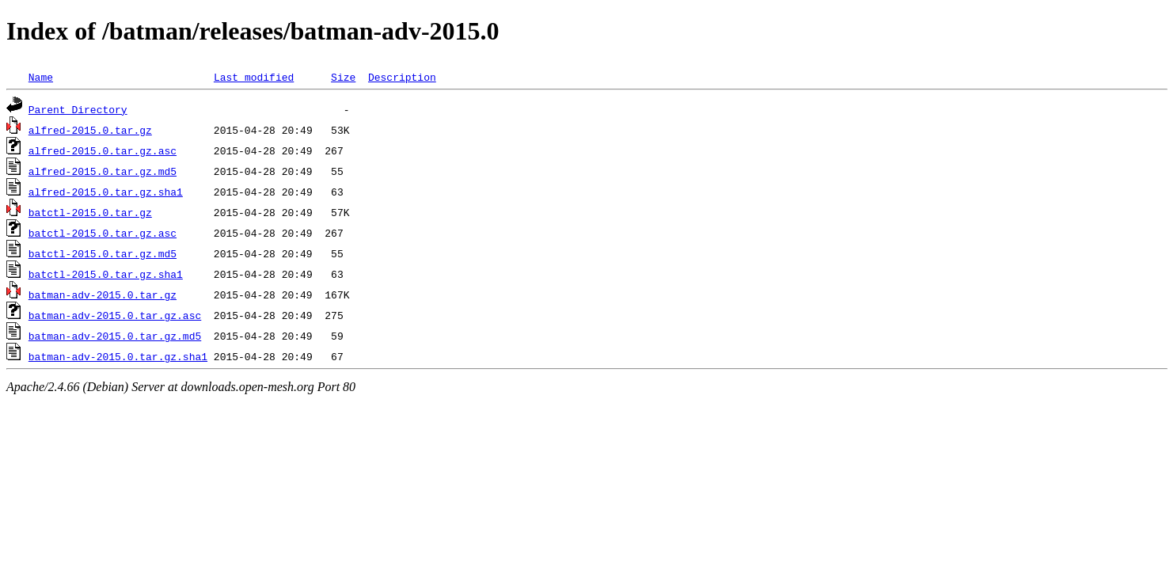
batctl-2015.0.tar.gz (90, 212)
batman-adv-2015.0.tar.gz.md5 (114, 336)
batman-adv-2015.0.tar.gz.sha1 (117, 356)
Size (343, 77)
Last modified (254, 77)
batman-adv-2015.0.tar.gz (102, 294)
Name (40, 77)
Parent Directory (77, 109)
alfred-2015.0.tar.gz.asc (102, 150)
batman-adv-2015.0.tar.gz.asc (114, 315)
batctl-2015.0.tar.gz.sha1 (105, 274)
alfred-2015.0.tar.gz (90, 130)
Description (402, 77)
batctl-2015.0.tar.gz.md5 (102, 253)
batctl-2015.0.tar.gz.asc (102, 233)
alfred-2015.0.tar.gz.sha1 (105, 191)
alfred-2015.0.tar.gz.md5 (102, 171)
